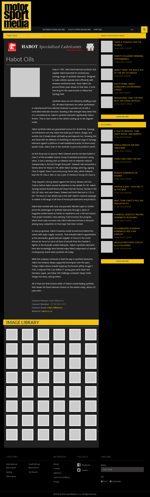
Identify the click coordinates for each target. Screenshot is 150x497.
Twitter (82, 470)
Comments (115, 481)
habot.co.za (46, 311)
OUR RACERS (35, 36)
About (56, 464)
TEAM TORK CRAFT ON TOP (127, 159)
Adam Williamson (54, 308)
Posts (104, 481)
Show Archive (122, 117)
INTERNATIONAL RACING (54, 29)
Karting (9, 472)
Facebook (83, 465)
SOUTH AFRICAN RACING (79, 29)
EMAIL (103, 465)
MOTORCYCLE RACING (16, 36)
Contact (56, 468)
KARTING (98, 29)
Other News (11, 476)
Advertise (57, 473)
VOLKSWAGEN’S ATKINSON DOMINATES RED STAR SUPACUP (127, 231)
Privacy (56, 482)
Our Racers (33, 472)
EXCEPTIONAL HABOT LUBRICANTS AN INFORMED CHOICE (127, 87)
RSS (102, 477)
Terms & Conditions (61, 477)
